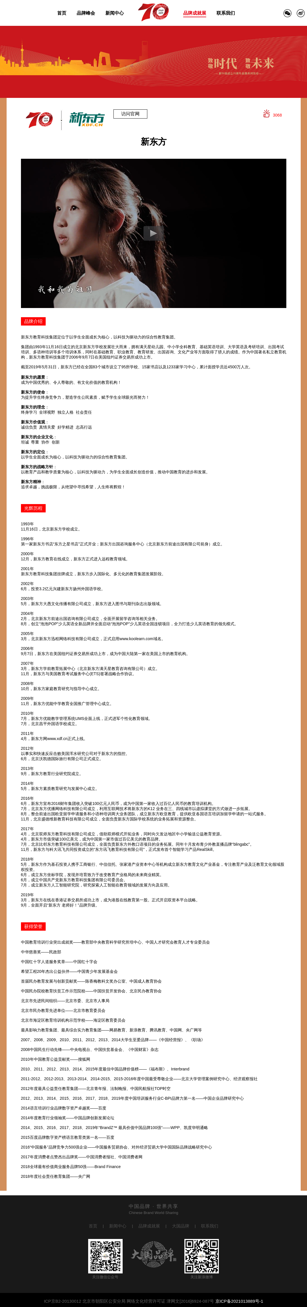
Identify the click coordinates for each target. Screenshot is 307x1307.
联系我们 (226, 13)
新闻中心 (114, 13)
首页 (61, 13)
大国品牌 (180, 1225)
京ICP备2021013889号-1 (239, 1301)
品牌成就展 (194, 13)
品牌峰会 (86, 13)
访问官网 (130, 113)
